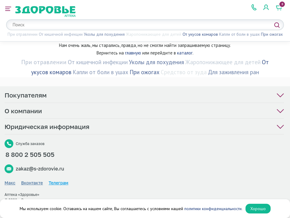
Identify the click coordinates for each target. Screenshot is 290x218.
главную (133, 53)
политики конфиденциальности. (213, 208)
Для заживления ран (233, 72)
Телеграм (58, 182)
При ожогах (272, 34)
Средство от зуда (184, 72)
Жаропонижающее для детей (153, 34)
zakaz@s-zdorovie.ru (40, 169)
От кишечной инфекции (61, 34)
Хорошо (258, 208)
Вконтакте (32, 182)
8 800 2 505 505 (29, 154)
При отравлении (23, 34)
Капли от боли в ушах (239, 34)
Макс (10, 182)
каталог (185, 53)
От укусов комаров (200, 34)
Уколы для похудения (104, 34)
